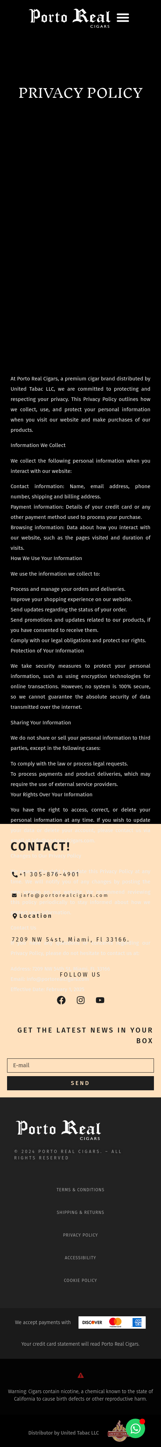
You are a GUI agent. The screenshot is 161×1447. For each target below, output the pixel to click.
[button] (123, 17)
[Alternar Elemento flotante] (135, 1428)
